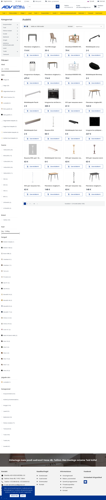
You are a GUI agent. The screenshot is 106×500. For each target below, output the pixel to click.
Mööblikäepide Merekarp (94, 74)
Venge (6, 79)
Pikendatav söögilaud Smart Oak (53, 186)
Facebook (85, 482)
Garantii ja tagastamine (70, 481)
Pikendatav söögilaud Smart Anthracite (94, 186)
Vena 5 (6, 347)
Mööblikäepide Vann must (73, 130)
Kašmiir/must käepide (10, 138)
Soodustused (43, 476)
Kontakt (41, 484)
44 (34, 203)
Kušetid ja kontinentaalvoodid (8, 44)
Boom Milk (7, 253)
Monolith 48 (7, 300)
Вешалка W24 (49, 130)
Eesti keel (101, 1)
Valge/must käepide (10, 126)
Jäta (23, 496)
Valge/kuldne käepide (10, 120)
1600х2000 (8, 150)
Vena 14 (6, 359)
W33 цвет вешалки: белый (32, 186)
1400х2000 (8, 167)
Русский (90, 1)
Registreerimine (6, 1)
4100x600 (7, 208)
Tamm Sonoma (8, 97)
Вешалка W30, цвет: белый (32, 158)
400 (5, 190)
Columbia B (7, 259)
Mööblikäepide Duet (30, 130)
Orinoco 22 (7, 318)
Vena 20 (6, 370)
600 (5, 185)
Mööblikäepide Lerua (92, 47)
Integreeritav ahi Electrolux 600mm (53, 102)
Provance (7, 277)
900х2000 (7, 155)
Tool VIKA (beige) (50, 47)
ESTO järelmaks (67, 487)
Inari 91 (6, 283)
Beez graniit (7, 109)
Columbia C (7, 265)
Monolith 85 (7, 306)
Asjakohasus (89, 26)
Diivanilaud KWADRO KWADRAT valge (73, 74)
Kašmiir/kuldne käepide (10, 132)
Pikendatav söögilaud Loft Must (32, 47)
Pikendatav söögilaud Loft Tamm (53, 74)
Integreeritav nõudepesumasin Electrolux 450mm (32, 74)
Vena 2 (6, 353)
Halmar (6, 220)
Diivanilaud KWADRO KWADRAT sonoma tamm (73, 47)
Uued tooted (43, 478)
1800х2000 (8, 173)
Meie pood (38, 1)
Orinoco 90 (7, 323)
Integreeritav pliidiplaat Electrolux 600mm (94, 130)
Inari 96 (6, 288)
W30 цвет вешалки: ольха (73, 158)
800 (5, 196)
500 (5, 179)
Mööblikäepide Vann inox (53, 158)
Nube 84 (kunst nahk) (10, 335)
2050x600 (7, 202)
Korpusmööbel (7, 24)
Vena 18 (6, 341)
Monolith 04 (7, 294)
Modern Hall (7, 247)
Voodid (5, 34)
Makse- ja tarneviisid (53, 1)
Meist (27, 1)
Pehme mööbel (7, 30)
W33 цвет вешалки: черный (73, 186)
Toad (4, 27)
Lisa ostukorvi (33, 55)
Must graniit (7, 115)
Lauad (4, 48)
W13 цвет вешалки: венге (73, 102)
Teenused (6, 54)
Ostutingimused (68, 476)
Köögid (5, 40)
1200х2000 (8, 161)
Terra (5, 271)
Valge (6, 85)
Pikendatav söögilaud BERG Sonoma (94, 102)
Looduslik (7, 103)
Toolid (5, 51)
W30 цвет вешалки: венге (94, 158)
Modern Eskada (8, 242)
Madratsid (6, 37)
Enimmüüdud (43, 481)
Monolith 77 (7, 312)
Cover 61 (6, 329)
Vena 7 (6, 364)
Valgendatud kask (9, 91)
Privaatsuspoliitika (68, 484)
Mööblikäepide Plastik (31, 102)
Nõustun (14, 496)
